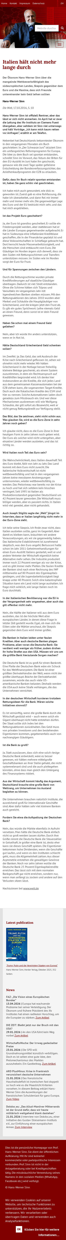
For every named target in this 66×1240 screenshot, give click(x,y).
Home (4, 3)
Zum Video (12, 1099)
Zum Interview (23, 1127)
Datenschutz (39, 3)
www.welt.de (31, 888)
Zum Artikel (42, 1017)
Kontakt (13, 3)
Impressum (24, 3)
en (62, 3)
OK (19, 1229)
